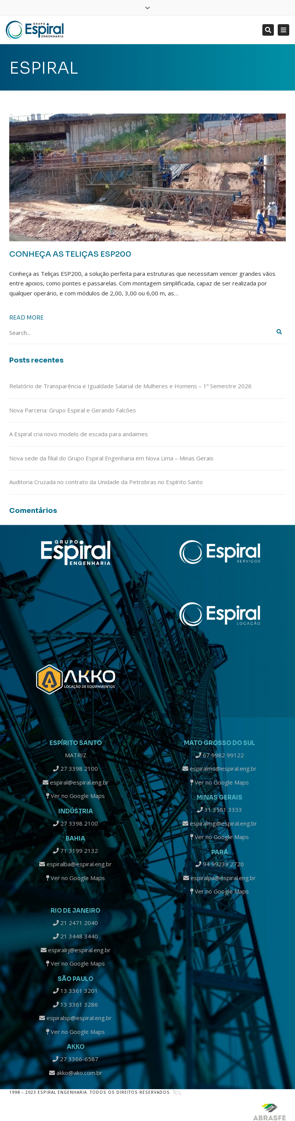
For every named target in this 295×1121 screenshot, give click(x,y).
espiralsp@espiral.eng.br (75, 1018)
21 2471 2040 (75, 922)
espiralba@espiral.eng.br (75, 864)
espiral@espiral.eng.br (76, 782)
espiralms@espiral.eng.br (219, 768)
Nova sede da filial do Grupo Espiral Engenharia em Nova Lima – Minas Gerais (111, 458)
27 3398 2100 (75, 768)
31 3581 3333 (219, 809)
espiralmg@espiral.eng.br (219, 823)
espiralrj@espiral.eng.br (76, 950)
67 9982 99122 (220, 755)
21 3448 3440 (75, 936)
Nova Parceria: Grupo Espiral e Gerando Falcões (72, 410)
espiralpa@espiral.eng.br (219, 878)
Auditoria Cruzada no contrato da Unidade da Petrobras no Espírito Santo (106, 482)
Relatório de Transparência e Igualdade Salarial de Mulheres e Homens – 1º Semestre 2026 (130, 386)
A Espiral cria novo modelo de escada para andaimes (78, 434)
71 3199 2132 (75, 850)
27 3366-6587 (75, 1059)
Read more (26, 317)
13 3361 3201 (75, 990)
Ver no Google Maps (75, 796)
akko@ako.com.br (75, 1072)
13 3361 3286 (75, 1004)
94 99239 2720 (220, 864)
